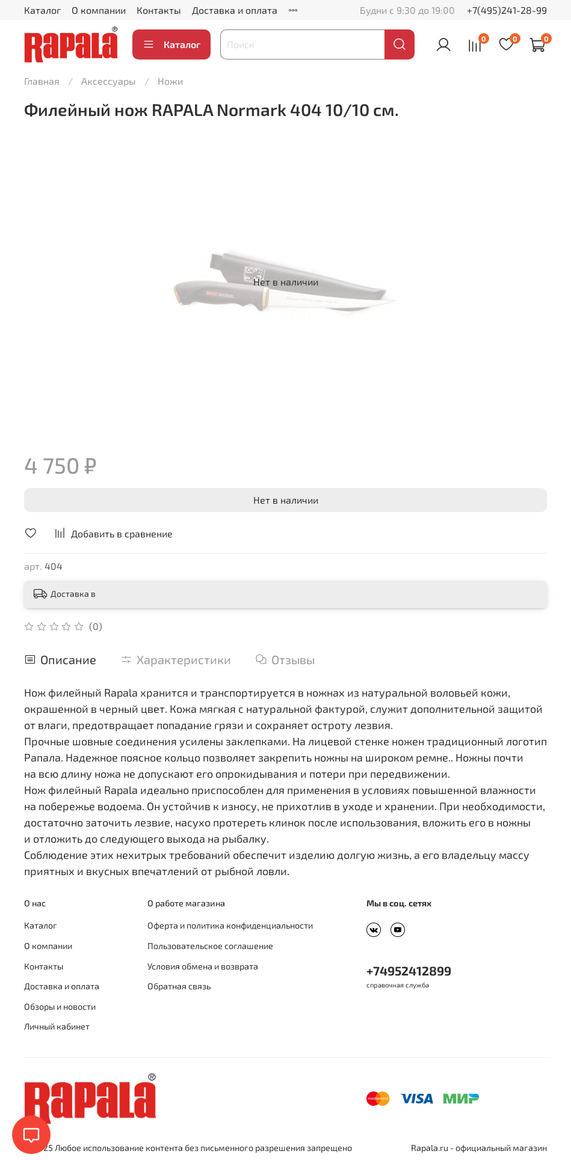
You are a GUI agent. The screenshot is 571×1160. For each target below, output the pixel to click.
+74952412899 (408, 970)
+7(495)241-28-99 (507, 10)
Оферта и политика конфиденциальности (230, 925)
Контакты (159, 10)
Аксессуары (108, 81)
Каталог (42, 10)
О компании (99, 10)
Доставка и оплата (234, 10)
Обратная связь (179, 986)
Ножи (170, 81)
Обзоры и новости (60, 1006)
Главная (42, 81)
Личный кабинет (57, 1026)
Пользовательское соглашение (210, 946)
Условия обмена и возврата (202, 966)
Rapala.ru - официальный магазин (479, 1148)
